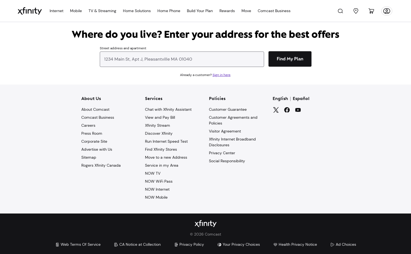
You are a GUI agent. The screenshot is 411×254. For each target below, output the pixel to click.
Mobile (76, 10)
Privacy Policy (189, 244)
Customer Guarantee (228, 109)
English (280, 99)
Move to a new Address (166, 157)
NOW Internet (157, 189)
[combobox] (182, 56)
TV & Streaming (102, 10)
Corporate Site (94, 141)
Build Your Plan (200, 10)
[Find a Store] (355, 11)
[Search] (340, 11)
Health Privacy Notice (295, 244)
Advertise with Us (96, 149)
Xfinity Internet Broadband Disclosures (232, 142)
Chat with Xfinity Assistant (168, 109)
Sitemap (88, 157)
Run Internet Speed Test (166, 141)
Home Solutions (137, 10)
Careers (88, 125)
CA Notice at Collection (137, 244)
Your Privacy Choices (238, 244)
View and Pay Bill (160, 117)
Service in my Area (161, 165)
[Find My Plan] (289, 59)
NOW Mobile (156, 197)
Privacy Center (222, 152)
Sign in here (221, 75)
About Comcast (95, 109)
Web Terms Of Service (78, 244)
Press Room (91, 133)
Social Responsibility (227, 160)
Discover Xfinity (159, 133)
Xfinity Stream (157, 125)
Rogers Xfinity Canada (101, 165)
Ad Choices (343, 244)
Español (301, 99)
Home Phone (168, 10)
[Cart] (371, 11)
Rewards (227, 10)
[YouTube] (298, 110)
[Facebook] (287, 110)
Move (246, 10)
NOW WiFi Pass (159, 181)
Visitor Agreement (225, 131)
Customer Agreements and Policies (233, 120)
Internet (56, 10)
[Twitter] (276, 110)
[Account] (386, 11)
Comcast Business (274, 10)
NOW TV (152, 173)
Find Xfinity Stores (161, 149)
